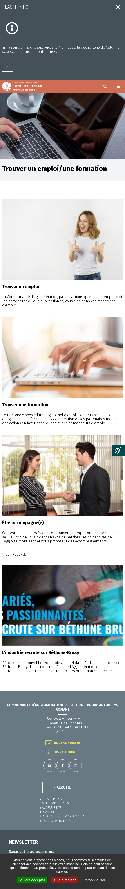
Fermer (118, 7)
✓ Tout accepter (32, 880)
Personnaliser (94, 880)
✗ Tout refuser (64, 880)
